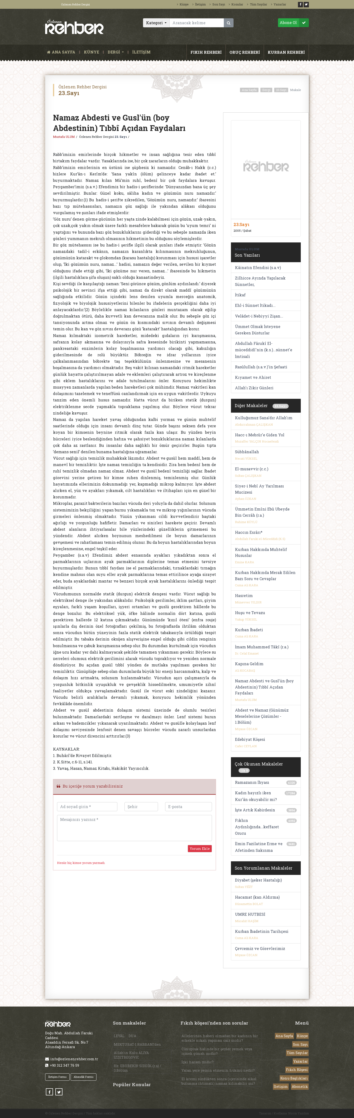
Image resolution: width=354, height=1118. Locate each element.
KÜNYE (91, 52)
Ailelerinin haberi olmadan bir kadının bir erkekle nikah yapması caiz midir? (220, 1038)
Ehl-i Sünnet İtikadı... (255, 305)
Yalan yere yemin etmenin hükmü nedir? (218, 1070)
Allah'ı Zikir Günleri (254, 387)
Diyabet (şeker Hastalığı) (258, 879)
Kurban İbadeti (249, 629)
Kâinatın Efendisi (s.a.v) (258, 267)
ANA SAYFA (62, 52)
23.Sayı (281, 90)
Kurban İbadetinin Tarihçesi (261, 931)
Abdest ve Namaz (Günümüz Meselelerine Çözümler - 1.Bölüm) (262, 716)
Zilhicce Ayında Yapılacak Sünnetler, (260, 281)
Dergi (266, 90)
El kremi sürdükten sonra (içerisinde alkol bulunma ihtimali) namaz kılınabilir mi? (219, 1081)
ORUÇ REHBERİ (245, 52)
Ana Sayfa (249, 90)
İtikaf (240, 294)
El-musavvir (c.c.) (251, 468)
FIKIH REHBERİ (206, 52)
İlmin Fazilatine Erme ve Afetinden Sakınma (258, 847)
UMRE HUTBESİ (250, 914)
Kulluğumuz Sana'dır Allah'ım (263, 417)
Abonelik (300, 1086)
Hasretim (244, 595)
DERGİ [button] (114, 52)
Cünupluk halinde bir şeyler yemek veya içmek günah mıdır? (217, 1051)
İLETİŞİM (141, 52)
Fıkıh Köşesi (297, 1069)
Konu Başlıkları (294, 1078)
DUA (132, 1036)
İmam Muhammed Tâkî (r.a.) (261, 646)
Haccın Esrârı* (249, 532)
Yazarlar (278, 4)
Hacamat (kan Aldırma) (257, 897)
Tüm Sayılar (257, 4)
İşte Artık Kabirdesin (255, 809)
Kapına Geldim (249, 663)
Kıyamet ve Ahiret (253, 377)
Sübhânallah (247, 451)
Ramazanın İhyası (252, 782)
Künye (183, 4)
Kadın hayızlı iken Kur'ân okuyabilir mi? (256, 796)
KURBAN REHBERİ (286, 52)
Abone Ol (294, 22)
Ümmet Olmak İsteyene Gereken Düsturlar (257, 329)
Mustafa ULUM (64, 137)
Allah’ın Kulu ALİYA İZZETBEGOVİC (131, 1055)
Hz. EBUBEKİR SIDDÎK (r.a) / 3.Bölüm (137, 1068)
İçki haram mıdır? (198, 1062)
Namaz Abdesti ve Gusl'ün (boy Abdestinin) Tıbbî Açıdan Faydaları (264, 686)
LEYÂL (119, 1036)
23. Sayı (121, 137)
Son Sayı (217, 4)
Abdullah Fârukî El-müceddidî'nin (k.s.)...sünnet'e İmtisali (263, 350)
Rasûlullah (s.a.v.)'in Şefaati (261, 366)
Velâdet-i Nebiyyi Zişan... (259, 315)
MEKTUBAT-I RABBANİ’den (137, 1044)
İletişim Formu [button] (57, 1077)
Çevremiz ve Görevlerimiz (260, 948)
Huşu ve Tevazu (250, 612)
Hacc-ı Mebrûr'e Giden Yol (259, 434)
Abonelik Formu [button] (83, 1077)
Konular (236, 4)
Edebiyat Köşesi (250, 739)
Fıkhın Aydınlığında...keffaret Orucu (257, 827)
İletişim (199, 4)
